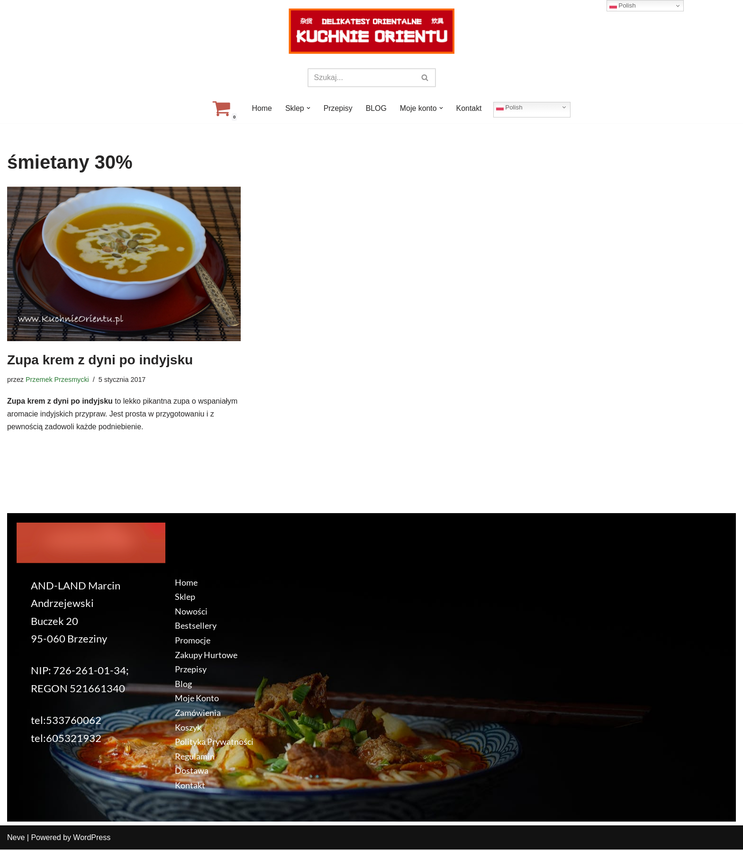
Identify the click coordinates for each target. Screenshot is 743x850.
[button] (308, 108)
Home (261, 108)
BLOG (376, 108)
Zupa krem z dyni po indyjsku (100, 360)
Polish (510, 107)
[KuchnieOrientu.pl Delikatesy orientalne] (371, 31)
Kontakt (469, 108)
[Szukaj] (361, 77)
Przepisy (337, 108)
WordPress (91, 838)
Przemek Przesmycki (57, 379)
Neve (16, 838)
